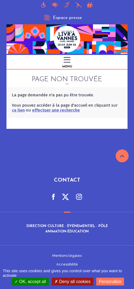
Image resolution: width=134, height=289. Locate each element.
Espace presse (63, 17)
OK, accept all (30, 281)
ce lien (18, 110)
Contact (67, 180)
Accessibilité (67, 264)
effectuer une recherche (56, 110)
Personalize (110, 281)
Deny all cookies (72, 281)
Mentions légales (67, 256)
